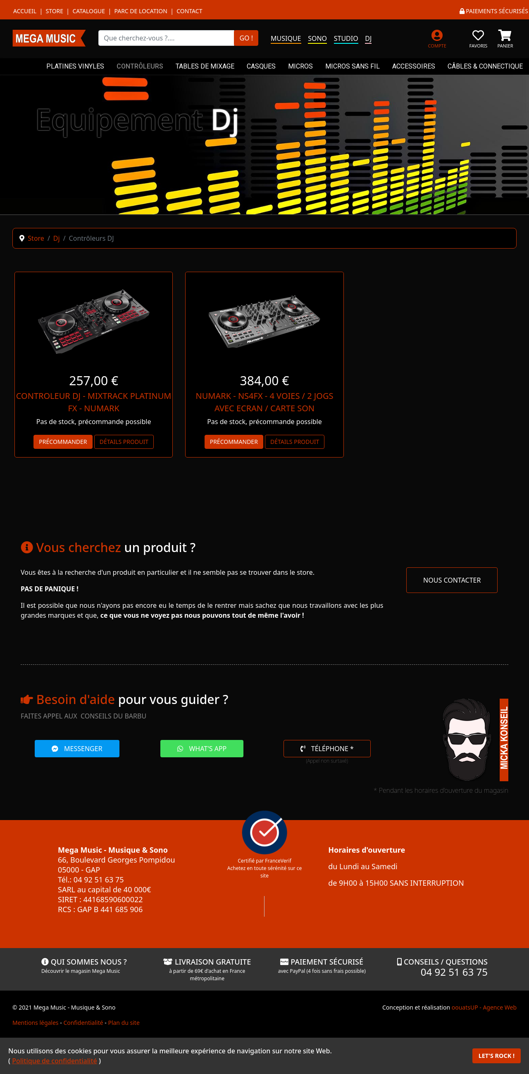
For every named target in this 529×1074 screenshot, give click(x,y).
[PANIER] (505, 37)
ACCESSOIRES (413, 66)
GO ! (246, 38)
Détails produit (124, 442)
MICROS (300, 66)
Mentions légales (35, 1023)
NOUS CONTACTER (452, 580)
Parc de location (140, 11)
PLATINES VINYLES (75, 66)
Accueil (24, 11)
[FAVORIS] (478, 37)
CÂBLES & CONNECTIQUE (485, 66)
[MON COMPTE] (437, 37)
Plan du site (123, 1023)
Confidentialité (83, 1023)
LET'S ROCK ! (497, 1056)
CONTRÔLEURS (140, 66)
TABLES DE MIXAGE (205, 66)
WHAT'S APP (201, 748)
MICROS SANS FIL (352, 66)
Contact (189, 11)
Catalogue (88, 11)
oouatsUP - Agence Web (484, 1007)
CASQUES (261, 66)
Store (54, 11)
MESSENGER (77, 748)
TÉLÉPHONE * (327, 748)
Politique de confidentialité (54, 1060)
